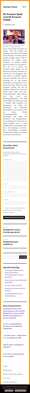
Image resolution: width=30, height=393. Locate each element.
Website (6, 199)
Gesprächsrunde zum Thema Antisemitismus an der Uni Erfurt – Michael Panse (14, 311)
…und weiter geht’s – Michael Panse (15, 335)
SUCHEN (23, 257)
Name (5, 184)
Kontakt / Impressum (10, 382)
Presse (5, 366)
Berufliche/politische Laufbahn (13, 374)
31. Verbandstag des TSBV (13, 338)
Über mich (6, 378)
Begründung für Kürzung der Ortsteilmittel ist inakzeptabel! (12, 326)
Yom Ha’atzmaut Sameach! (13, 285)
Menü (24, 7)
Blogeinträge (7, 370)
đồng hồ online (8, 345)
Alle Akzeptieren (9, 390)
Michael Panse (10, 7)
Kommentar (7, 159)
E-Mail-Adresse (8, 192)
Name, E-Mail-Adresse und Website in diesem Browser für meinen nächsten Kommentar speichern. (14, 210)
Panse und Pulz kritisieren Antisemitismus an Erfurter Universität (13, 315)
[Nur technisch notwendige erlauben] (28, 389)
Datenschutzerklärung (20, 390)
